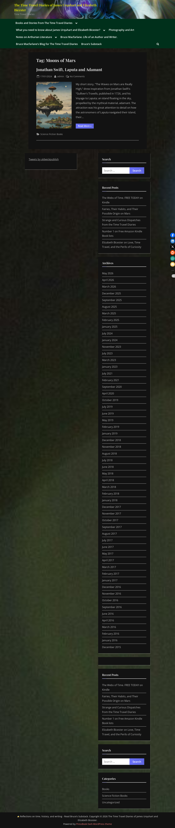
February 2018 (110, 493)
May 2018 (107, 473)
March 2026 (109, 286)
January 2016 (109, 640)
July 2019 (107, 406)
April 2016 (108, 620)
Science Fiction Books (51, 134)
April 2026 (108, 280)
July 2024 (107, 333)
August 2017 (109, 533)
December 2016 (111, 587)
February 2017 (110, 573)
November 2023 (111, 346)
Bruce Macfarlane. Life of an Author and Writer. (88, 37)
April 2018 (108, 480)
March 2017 (109, 567)
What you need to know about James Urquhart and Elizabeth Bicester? (58, 30)
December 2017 (111, 507)
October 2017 (110, 520)
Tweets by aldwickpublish (44, 159)
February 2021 (110, 380)
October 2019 (110, 400)
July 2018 (107, 460)
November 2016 (111, 593)
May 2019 (107, 420)
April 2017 (108, 560)
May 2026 (107, 273)
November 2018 (111, 446)
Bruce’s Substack (91, 44)
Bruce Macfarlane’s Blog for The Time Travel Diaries (47, 44)
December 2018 (111, 440)
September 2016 (112, 607)
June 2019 (108, 413)
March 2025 (109, 313)
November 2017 (111, 513)
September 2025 (112, 300)
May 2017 (107, 553)
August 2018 (109, 453)
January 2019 (109, 433)
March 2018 (109, 487)
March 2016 (109, 627)
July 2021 (107, 373)
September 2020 (112, 387)
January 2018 (109, 500)
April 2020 (108, 393)
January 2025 (109, 326)
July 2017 (107, 540)
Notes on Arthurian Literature (34, 37)
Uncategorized (111, 802)
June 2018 (108, 467)
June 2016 (108, 613)
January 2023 (109, 366)
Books (105, 789)
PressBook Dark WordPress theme (94, 823)
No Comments (77, 76)
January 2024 (109, 340)
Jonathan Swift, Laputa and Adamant (69, 69)
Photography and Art (121, 30)
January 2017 (109, 580)
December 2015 (111, 647)
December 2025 (111, 293)
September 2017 (112, 527)
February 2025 (110, 320)
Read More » (86, 126)
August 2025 (109, 306)
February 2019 (110, 427)
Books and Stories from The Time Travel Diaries (43, 23)
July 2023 (107, 353)
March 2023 (109, 360)
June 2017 (108, 547)
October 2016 (110, 600)
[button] (172, 235)
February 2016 (110, 633)
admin (60, 76)
